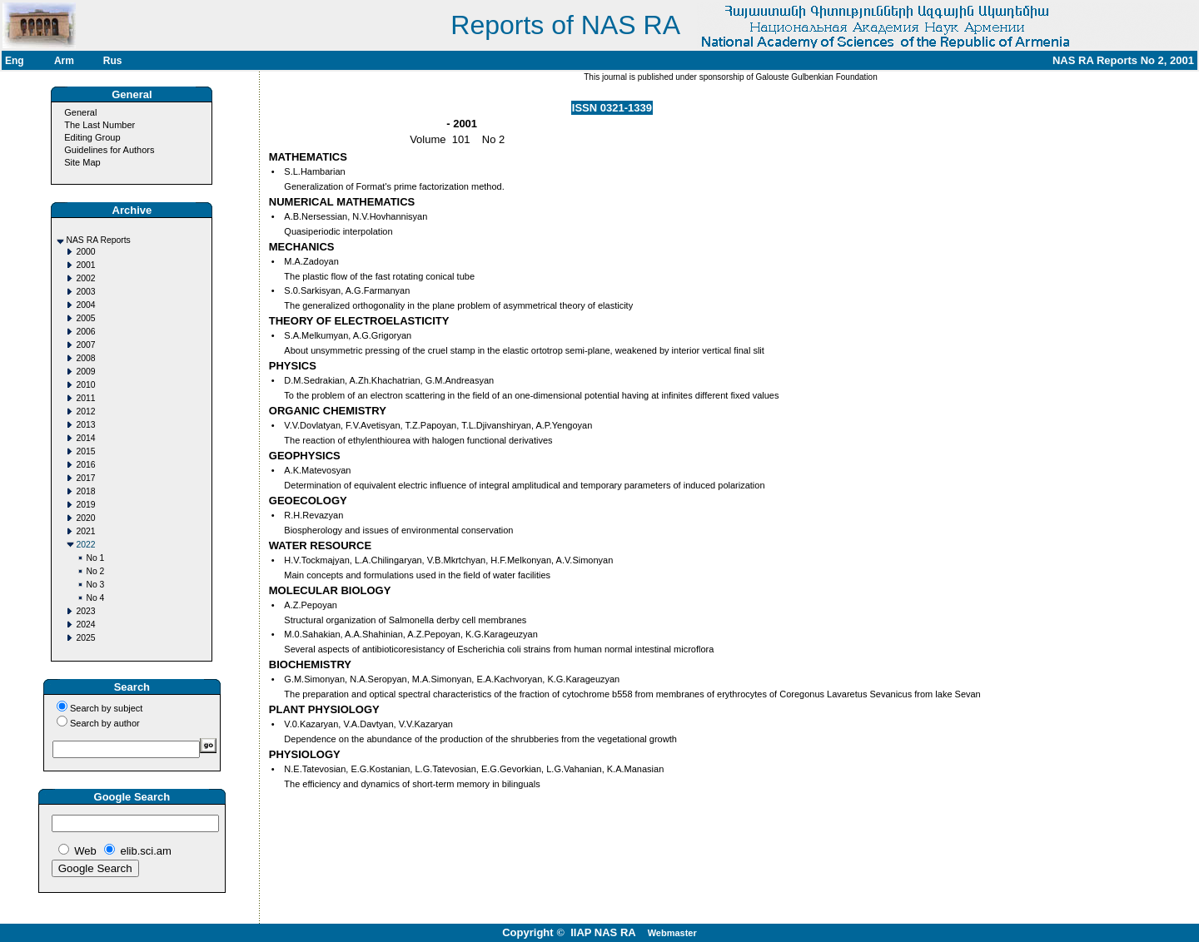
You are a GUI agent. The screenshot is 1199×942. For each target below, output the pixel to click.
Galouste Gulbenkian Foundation (816, 77)
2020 (85, 518)
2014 (85, 438)
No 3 (95, 584)
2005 (85, 318)
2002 (85, 278)
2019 (85, 504)
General (80, 112)
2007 (85, 345)
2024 (85, 624)
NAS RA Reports (98, 240)
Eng (14, 61)
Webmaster (672, 933)
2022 (85, 544)
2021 (85, 531)
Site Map (82, 162)
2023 (85, 611)
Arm (64, 61)
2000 (85, 251)
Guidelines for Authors (109, 150)
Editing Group (92, 137)
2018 (85, 491)
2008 (85, 358)
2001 (85, 265)
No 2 (95, 571)
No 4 (95, 597)
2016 (85, 464)
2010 (85, 384)
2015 (85, 451)
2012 (85, 411)
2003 (85, 291)
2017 (85, 478)
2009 (85, 371)
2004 (85, 305)
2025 (85, 637)
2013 (85, 424)
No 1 (95, 558)
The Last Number (99, 125)
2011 (85, 398)
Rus (112, 61)
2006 (85, 331)
